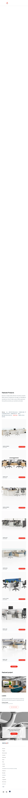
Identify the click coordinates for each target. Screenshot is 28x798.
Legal (3, 786)
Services (3, 748)
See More (14, 666)
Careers (3, 764)
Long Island (4, 779)
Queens (3, 777)
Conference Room (6, 413)
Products (3, 755)
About (3, 759)
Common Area (21, 412)
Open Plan (15, 415)
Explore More (14, 707)
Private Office (21, 415)
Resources (4, 757)
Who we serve (4, 752)
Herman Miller (14, 413)
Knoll (19, 413)
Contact (14, 733)
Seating (3, 416)
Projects (3, 750)
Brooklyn (3, 772)
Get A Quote (22, 446)
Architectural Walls (13, 412)
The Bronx (4, 770)
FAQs (3, 761)
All (7, 412)
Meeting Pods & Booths (7, 415)
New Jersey (4, 781)
